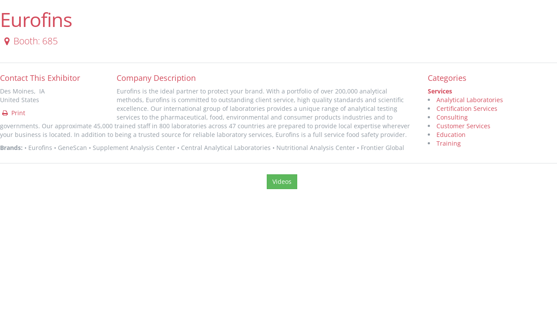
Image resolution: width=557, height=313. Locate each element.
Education (451, 134)
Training (448, 143)
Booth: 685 (29, 41)
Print (13, 113)
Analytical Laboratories (469, 100)
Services (440, 91)
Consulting (452, 117)
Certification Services (466, 108)
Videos (282, 181)
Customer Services (463, 126)
